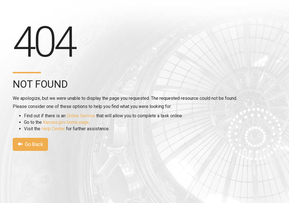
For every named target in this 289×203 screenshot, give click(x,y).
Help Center (53, 128)
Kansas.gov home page (66, 122)
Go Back (30, 144)
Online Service (81, 115)
